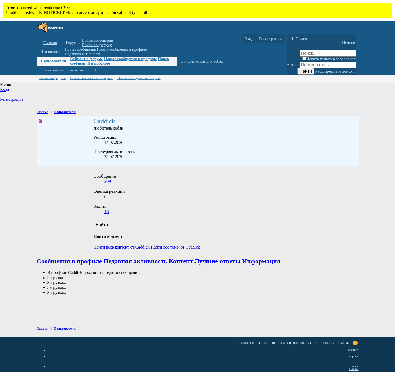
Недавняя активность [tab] (135, 261)
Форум (70, 42)
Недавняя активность (83, 54)
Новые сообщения (97, 40)
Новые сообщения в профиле (122, 49)
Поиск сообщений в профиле (138, 78)
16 (106, 211)
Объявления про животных (64, 70)
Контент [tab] (181, 261)
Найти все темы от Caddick (175, 247)
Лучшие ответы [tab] (217, 261)
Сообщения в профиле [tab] (69, 261)
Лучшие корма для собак (202, 61)
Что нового (50, 51)
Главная (50, 43)
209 (107, 181)
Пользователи (53, 61)
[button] (79, 42)
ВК (97, 70)
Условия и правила (253, 343)
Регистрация (11, 99)
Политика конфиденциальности (294, 343)
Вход (4, 89)
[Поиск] (298, 38)
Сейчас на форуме (86, 59)
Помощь (328, 343)
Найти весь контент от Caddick (122, 247)
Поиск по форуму (97, 45)
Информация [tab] (261, 261)
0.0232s (354, 369)
